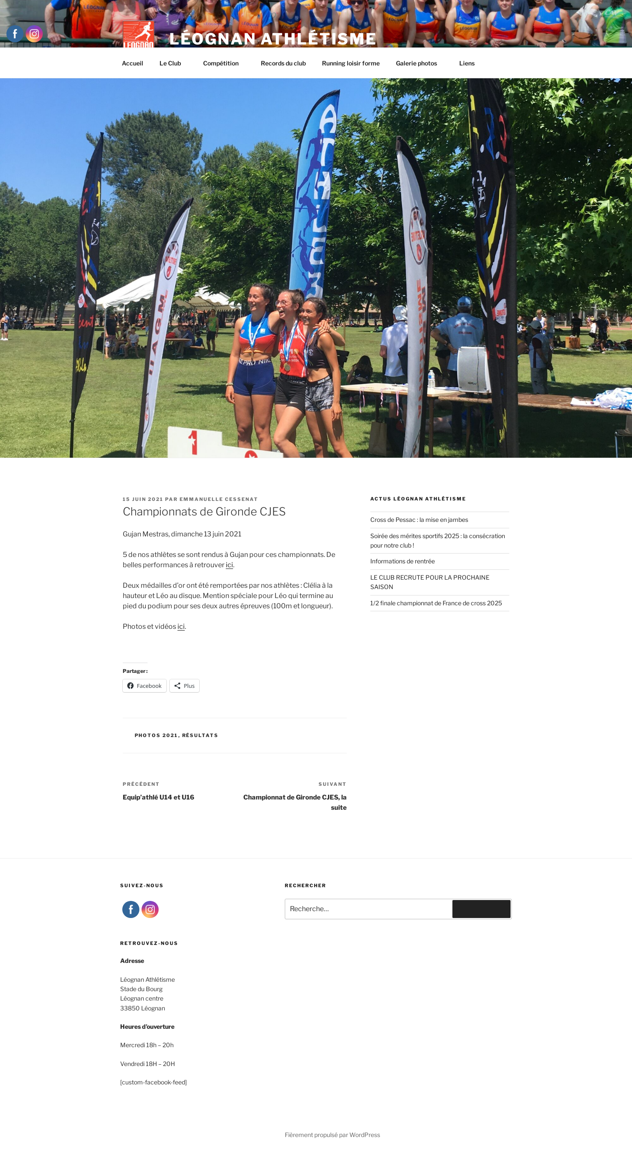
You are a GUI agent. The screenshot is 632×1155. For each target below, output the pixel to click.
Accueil (132, 63)
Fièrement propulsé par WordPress (332, 1134)
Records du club (283, 63)
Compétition (225, 63)
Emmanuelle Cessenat (219, 499)
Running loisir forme (351, 63)
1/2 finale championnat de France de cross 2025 (436, 603)
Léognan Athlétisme (273, 39)
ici (229, 565)
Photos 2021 (156, 735)
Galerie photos (420, 63)
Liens (467, 63)
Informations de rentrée (402, 561)
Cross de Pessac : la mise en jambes (419, 519)
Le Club (174, 63)
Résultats (200, 735)
